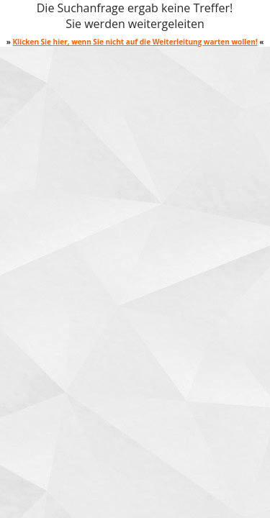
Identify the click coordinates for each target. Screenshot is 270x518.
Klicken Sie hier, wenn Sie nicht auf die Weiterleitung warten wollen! (134, 42)
